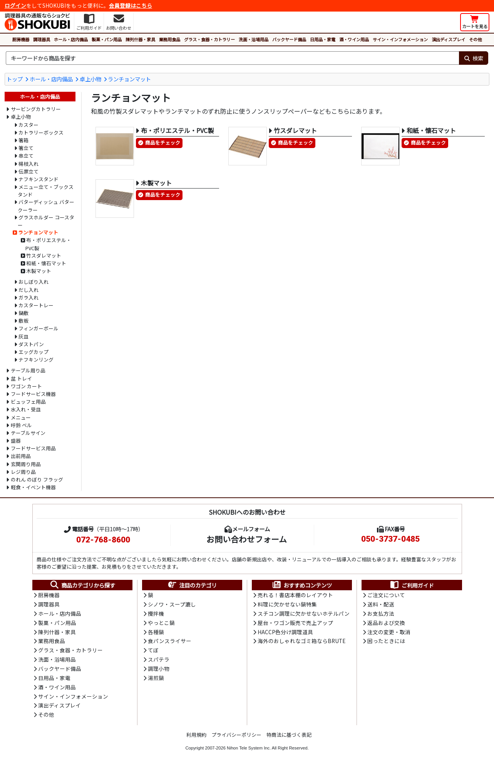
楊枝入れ (28, 163)
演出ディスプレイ (448, 39)
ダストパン (31, 344)
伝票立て (28, 171)
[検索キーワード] (232, 58)
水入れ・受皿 (26, 409)
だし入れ (28, 289)
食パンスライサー (169, 642)
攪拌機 (156, 614)
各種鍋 (156, 633)
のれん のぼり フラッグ (37, 479)
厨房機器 (20, 39)
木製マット (38, 271)
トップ (15, 79)
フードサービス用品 (33, 448)
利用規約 (196, 737)
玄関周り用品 (26, 464)
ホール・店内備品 (71, 39)
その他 (475, 39)
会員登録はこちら (130, 5)
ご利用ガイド (412, 585)
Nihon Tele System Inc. (249, 751)
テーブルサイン (28, 432)
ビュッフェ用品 (28, 401)
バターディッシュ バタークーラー (46, 205)
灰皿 (23, 336)
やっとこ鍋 (161, 623)
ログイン (15, 5)
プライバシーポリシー (236, 737)
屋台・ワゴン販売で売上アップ (295, 623)
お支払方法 (380, 614)
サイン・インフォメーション (400, 39)
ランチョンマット (129, 79)
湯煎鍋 (156, 680)
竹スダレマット (43, 255)
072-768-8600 (103, 539)
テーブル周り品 (28, 370)
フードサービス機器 (33, 393)
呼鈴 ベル (21, 425)
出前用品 (21, 456)
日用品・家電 (322, 39)
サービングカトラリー (36, 109)
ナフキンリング (36, 359)
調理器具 (41, 39)
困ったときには (386, 642)
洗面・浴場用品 (253, 39)
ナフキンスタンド (38, 179)
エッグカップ (33, 351)
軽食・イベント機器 (33, 487)
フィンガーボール (38, 328)
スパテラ (158, 661)
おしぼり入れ (33, 281)
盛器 (16, 440)
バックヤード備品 (289, 39)
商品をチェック (162, 143)
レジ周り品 (23, 471)
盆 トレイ (21, 378)
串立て (25, 155)
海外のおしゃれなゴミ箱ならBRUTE (301, 642)
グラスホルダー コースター (46, 221)
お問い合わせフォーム (246, 539)
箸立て (25, 148)
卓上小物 (90, 79)
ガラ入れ (28, 297)
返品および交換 (386, 623)
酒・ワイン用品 (354, 39)
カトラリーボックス (41, 132)
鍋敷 (23, 313)
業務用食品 (169, 39)
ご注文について (386, 595)
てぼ (153, 652)
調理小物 (158, 670)
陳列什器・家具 (140, 39)
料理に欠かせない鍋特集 (287, 605)
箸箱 (23, 140)
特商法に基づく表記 (288, 737)
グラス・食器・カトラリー (209, 39)
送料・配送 (380, 605)
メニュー (21, 417)
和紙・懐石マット (46, 263)
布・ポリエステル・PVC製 (48, 243)
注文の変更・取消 (388, 633)
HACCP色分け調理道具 (285, 633)
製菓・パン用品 (107, 39)
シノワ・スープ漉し (172, 605)
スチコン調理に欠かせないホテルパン (304, 614)
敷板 (23, 320)
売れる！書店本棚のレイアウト (295, 595)
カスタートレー (36, 305)
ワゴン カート (26, 386)
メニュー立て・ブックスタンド (46, 190)
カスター (28, 124)
